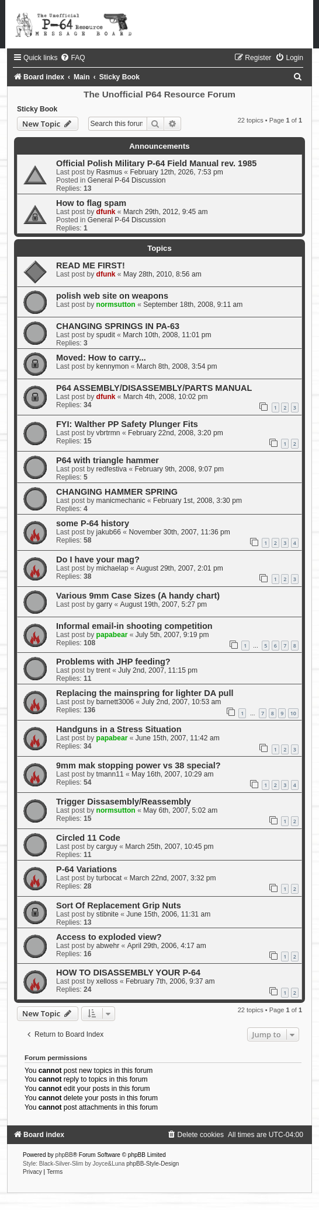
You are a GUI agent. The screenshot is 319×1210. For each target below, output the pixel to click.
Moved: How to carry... (101, 357)
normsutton (116, 304)
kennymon (112, 366)
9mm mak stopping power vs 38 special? (138, 765)
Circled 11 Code (88, 837)
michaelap (112, 568)
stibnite (107, 914)
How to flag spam (91, 203)
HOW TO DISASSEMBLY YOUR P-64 (128, 972)
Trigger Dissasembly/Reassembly (123, 801)
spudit (105, 335)
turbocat (109, 878)
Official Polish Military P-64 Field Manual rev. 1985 (156, 163)
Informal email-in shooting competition (134, 626)
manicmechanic (120, 500)
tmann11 (110, 774)
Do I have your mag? (98, 559)
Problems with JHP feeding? (113, 661)
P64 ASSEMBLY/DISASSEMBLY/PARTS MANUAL (154, 388)
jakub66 (108, 532)
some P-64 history (92, 523)
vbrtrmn (108, 433)
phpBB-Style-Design (152, 1163)
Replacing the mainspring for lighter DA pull (145, 693)
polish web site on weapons (112, 295)
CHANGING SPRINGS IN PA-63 (117, 326)
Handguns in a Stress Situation (119, 729)
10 (293, 713)
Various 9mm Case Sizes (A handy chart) (138, 595)
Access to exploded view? (109, 937)
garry (104, 604)
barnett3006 (115, 702)
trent (103, 670)
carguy (106, 846)
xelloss (107, 981)
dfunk (106, 212)
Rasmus (109, 172)
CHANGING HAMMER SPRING (117, 491)
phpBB (64, 1155)
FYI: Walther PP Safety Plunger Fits (127, 424)
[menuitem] (72, 58)
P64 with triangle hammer (107, 460)
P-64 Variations (86, 869)
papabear (112, 635)
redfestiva (111, 469)
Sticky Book (37, 109)
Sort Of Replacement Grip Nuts (118, 905)
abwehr (108, 946)
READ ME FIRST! (90, 265)
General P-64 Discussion (127, 180)
